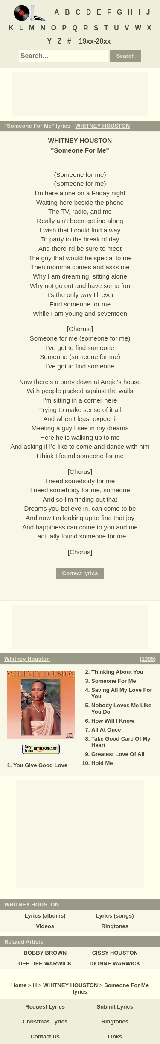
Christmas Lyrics (45, 1021)
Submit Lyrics (115, 1006)
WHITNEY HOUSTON (102, 126)
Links (115, 1036)
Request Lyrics (45, 1006)
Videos (45, 926)
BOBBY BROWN (45, 953)
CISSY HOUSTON (115, 953)
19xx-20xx (95, 41)
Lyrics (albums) (45, 915)
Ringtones (115, 926)
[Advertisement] (80, 93)
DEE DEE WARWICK (45, 963)
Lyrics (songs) (115, 915)
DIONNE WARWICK (115, 963)
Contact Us (45, 1036)
